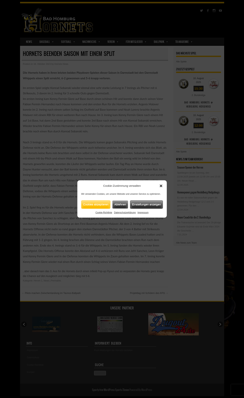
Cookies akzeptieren (95, 204)
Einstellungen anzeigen (146, 204)
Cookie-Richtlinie (103, 212)
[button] (161, 186)
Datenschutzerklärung (125, 212)
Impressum (142, 212)
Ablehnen (120, 204)
